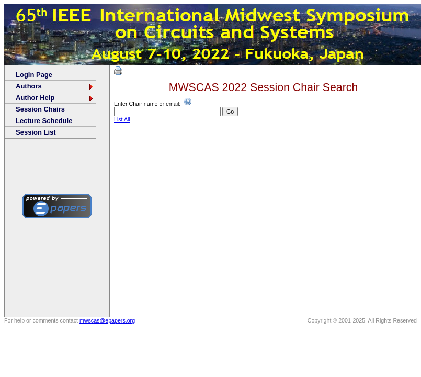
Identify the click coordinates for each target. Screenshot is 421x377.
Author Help (55, 98)
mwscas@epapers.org (107, 320)
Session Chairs (40, 109)
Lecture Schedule (44, 121)
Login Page (34, 75)
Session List (36, 132)
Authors (55, 86)
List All (122, 119)
